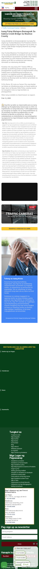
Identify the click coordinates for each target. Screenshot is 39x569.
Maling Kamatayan (17, 486)
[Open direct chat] (34, 543)
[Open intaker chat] (16, 568)
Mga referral (14, 446)
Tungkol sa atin (15, 435)
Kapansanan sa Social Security (20, 482)
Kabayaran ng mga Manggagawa (21, 484)
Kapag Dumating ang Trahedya (27, 318)
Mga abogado (15, 437)
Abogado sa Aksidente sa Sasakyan (22, 472)
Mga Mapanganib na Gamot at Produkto (23, 466)
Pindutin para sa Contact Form (19, 24)
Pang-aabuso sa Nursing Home (20, 476)
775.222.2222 (10, 514)
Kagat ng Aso (15, 468)
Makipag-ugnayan (16, 448)
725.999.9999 (10, 522)
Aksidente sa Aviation (17, 461)
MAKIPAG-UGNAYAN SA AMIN (19, 229)
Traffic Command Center (11, 28)
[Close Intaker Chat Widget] (37, 543)
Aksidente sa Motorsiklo (18, 474)
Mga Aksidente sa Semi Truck (20, 478)
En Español (14, 450)
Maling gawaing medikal (18, 470)
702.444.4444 (10, 498)
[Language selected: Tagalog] (7, 8)
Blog (12, 444)
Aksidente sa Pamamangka (19, 463)
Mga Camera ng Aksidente (19, 452)
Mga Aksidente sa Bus (17, 464)
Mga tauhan (14, 439)
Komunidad (14, 443)
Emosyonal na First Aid (12, 318)
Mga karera (14, 441)
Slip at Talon (14, 480)
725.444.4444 (10, 506)
